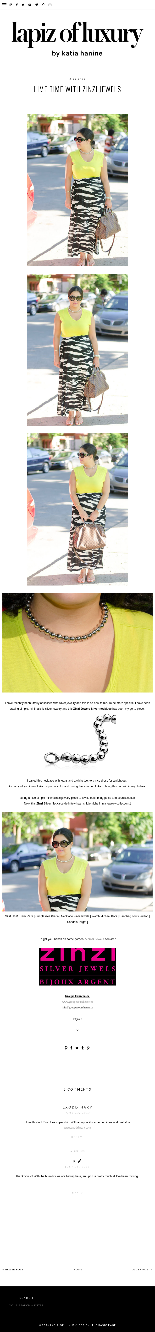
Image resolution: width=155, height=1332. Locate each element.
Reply (77, 1137)
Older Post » (142, 1270)
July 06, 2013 (77, 1167)
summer (63, 103)
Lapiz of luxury (63, 1325)
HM (54, 98)
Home (77, 1270)
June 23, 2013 (77, 1113)
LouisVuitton (73, 98)
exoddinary (78, 1108)
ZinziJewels (114, 103)
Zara (94, 103)
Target (80, 103)
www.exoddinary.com (77, 1127)
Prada (46, 103)
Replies (79, 1151)
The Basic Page (104, 1325)
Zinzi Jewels (95, 939)
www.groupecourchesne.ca (77, 1001)
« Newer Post (13, 1270)
